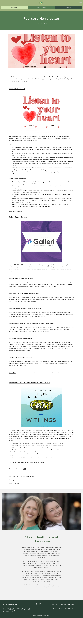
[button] (80, 2)
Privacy (54, 605)
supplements (57, 575)
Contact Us (69, 608)
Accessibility (57, 608)
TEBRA (48, 615)
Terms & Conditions (67, 605)
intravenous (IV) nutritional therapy (42, 575)
